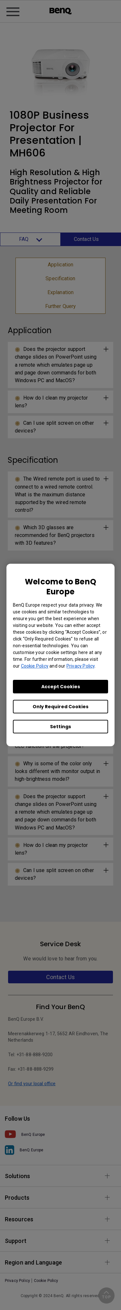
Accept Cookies (60, 686)
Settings (60, 726)
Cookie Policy (34, 666)
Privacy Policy (80, 666)
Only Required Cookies (60, 706)
